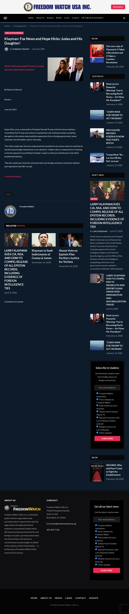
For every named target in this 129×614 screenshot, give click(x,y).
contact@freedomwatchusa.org (62, 523)
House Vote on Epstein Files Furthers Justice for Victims (69, 256)
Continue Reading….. (13, 176)
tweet (8, 194)
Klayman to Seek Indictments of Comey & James (42, 254)
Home (31, 18)
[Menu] (5, 18)
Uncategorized (14, 33)
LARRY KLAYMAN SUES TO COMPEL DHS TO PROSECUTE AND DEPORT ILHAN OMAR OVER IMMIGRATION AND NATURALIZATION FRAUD (116, 290)
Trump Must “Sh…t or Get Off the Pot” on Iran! (115, 157)
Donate (118, 7)
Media (59, 18)
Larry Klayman (100, 231)
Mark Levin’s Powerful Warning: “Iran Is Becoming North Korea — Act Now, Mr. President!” (115, 92)
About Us (40, 18)
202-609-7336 (53, 529)
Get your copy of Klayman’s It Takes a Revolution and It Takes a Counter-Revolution (115, 54)
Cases (66, 18)
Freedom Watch (21, 49)
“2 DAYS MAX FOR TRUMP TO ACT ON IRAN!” (114, 115)
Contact (75, 18)
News (94, 199)
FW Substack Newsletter (92, 18)
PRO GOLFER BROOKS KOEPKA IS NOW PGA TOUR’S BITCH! (115, 136)
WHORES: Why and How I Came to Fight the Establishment (114, 470)
